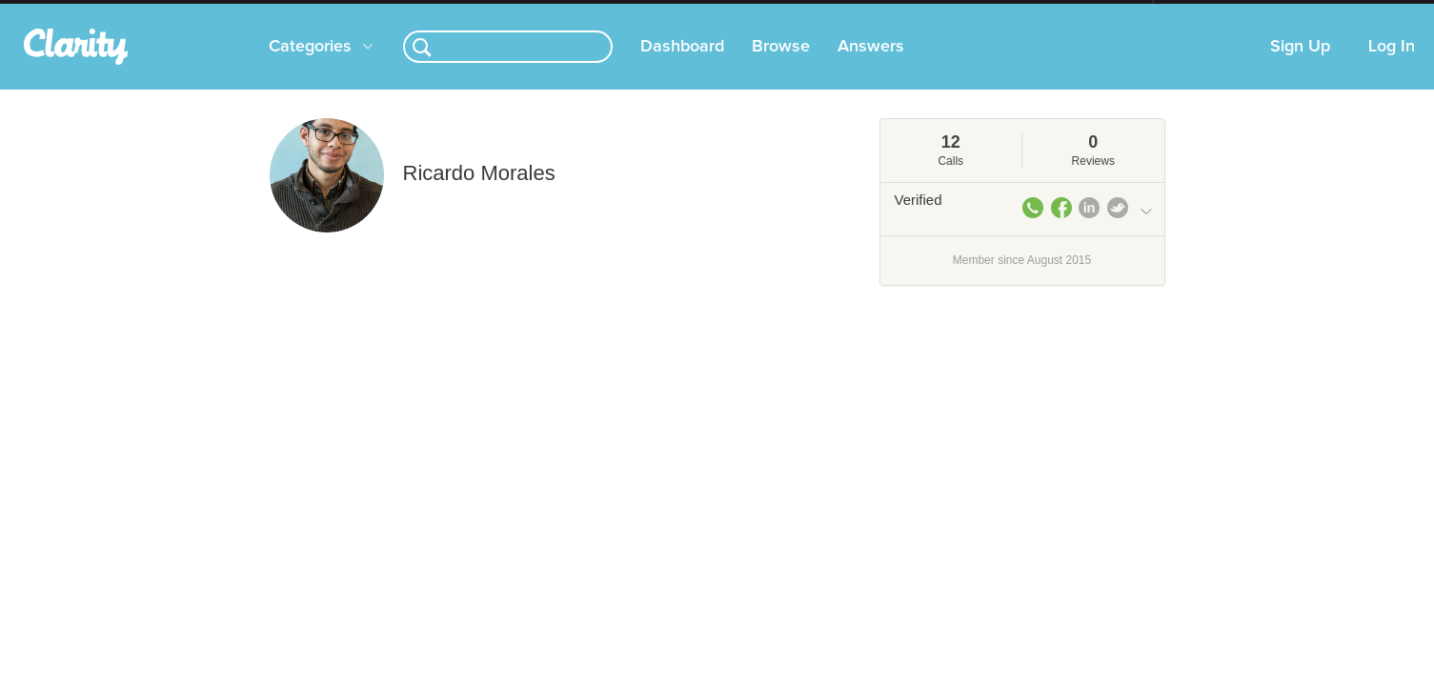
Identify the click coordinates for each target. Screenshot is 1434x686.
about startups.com (1221, 12)
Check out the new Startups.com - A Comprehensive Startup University (947, 12)
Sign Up (1300, 65)
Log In (1391, 65)
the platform (240, 11)
